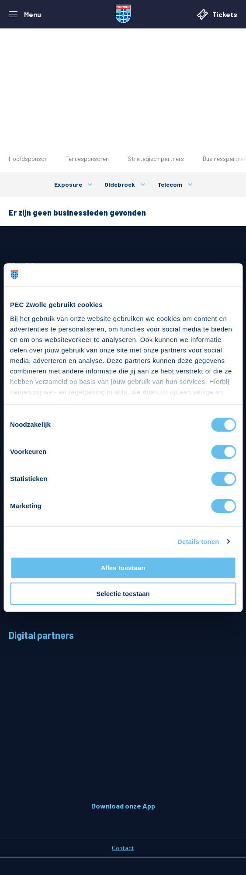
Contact (123, 847)
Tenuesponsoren (87, 158)
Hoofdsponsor (28, 158)
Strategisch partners (156, 158)
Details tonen (198, 541)
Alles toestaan (123, 568)
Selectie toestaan (123, 593)
